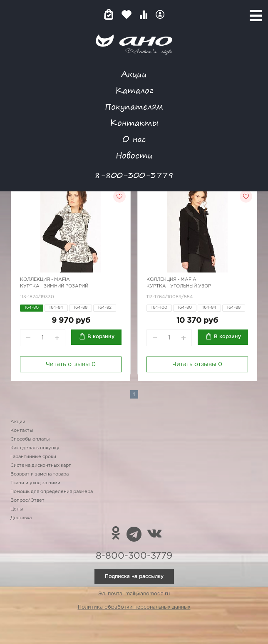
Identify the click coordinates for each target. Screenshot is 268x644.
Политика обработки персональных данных (134, 607)
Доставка (21, 518)
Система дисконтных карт (40, 465)
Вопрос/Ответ (27, 500)
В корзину (100, 336)
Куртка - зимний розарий (54, 286)
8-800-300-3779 (134, 175)
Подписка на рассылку (134, 576)
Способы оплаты (30, 439)
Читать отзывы (71, 364)
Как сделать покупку (35, 448)
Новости (134, 155)
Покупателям (134, 106)
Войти (160, 14)
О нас (134, 139)
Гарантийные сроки (33, 457)
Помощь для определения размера (51, 492)
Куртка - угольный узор (178, 286)
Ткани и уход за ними (35, 483)
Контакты (134, 122)
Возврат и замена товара (39, 474)
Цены (16, 509)
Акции (134, 74)
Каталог (134, 90)
